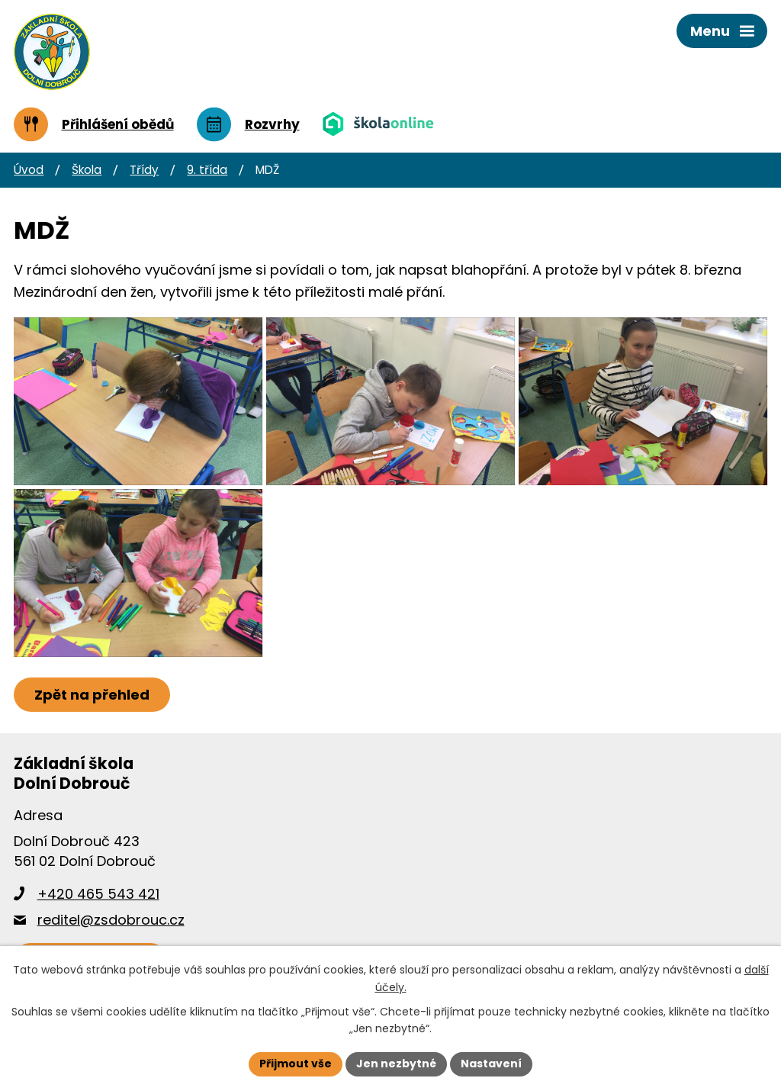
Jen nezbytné (396, 1063)
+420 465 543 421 (98, 893)
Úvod (28, 170)
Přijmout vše (295, 1063)
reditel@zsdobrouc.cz (111, 919)
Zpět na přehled (91, 694)
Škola (86, 170)
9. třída (207, 170)
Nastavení (491, 1063)
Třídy (144, 170)
